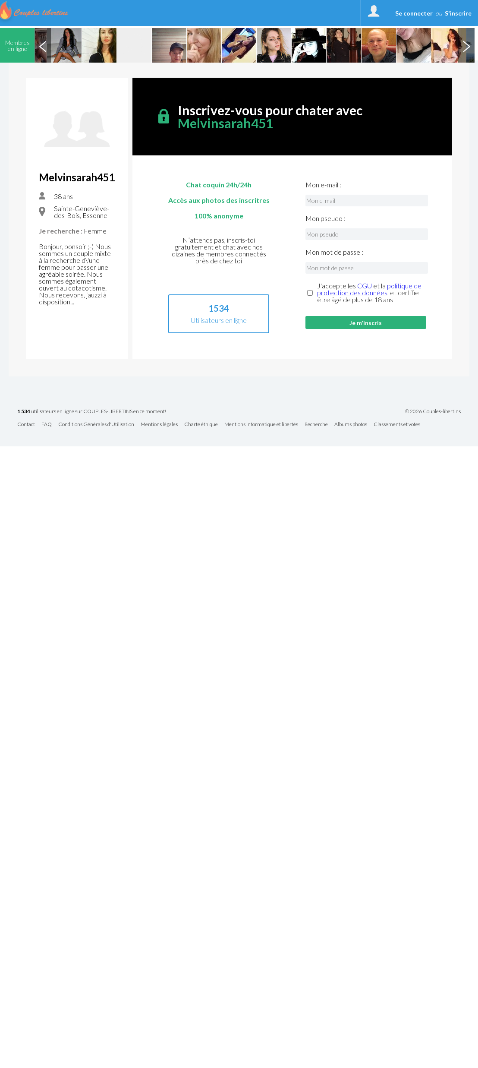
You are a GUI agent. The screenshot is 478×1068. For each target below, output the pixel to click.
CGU (364, 285)
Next (466, 45)
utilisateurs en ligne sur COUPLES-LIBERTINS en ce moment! (91, 411)
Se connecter (414, 13)
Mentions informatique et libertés (261, 424)
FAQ (46, 424)
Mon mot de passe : (334, 252)
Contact (26, 424)
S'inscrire (458, 13)
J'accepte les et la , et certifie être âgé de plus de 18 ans (369, 292)
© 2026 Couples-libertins (433, 411)
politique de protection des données (369, 289)
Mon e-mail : (323, 184)
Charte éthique (201, 424)
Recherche (316, 424)
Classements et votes (397, 424)
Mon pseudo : (325, 218)
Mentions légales (159, 424)
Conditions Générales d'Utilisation (96, 424)
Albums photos (350, 424)
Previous (43, 45)
